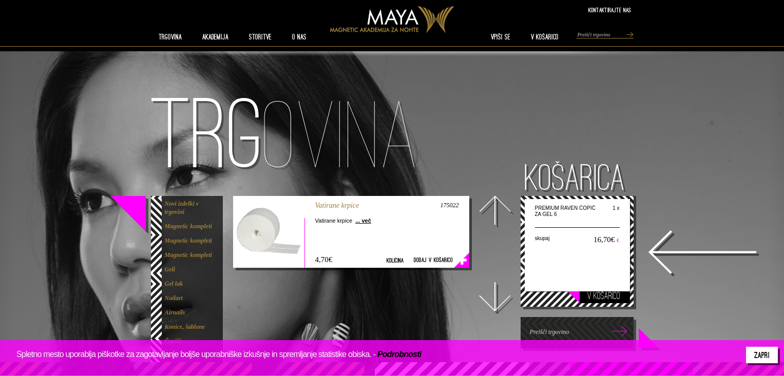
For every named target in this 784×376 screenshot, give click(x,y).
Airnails (175, 312)
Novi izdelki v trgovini (182, 207)
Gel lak (174, 283)
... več (363, 220)
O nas (299, 37)
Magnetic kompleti (188, 226)
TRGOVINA (170, 37)
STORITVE (260, 37)
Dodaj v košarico (433, 260)
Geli (170, 269)
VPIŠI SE (500, 37)
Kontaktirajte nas (609, 10)
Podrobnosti (399, 354)
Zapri (762, 355)
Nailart (174, 298)
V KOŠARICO (545, 37)
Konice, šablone (185, 326)
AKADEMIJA (215, 37)
